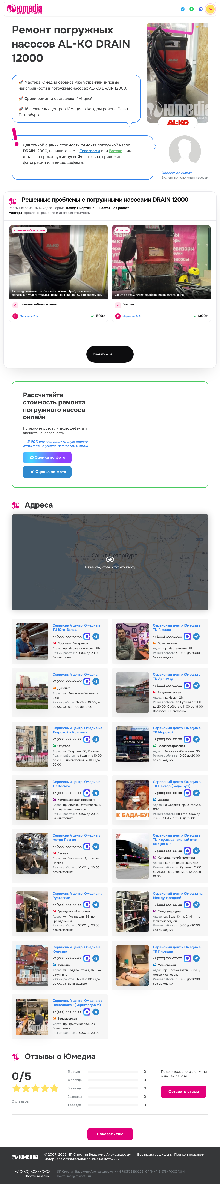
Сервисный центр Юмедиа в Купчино (76, 949)
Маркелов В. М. (29, 316)
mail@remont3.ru (79, 1176)
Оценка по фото (47, 457)
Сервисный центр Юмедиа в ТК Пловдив (177, 949)
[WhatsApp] (191, 9)
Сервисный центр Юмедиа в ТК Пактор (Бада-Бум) (177, 784)
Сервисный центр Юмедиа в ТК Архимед (177, 676)
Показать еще (110, 1134)
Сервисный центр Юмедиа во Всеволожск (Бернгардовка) (77, 1002)
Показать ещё (102, 354)
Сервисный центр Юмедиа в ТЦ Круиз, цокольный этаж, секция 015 (177, 839)
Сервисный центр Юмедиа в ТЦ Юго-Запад (76, 627)
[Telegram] (182, 9)
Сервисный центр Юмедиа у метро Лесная (76, 837)
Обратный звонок (37, 1176)
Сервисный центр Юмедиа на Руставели (77, 895)
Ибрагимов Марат (176, 173)
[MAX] (200, 9)
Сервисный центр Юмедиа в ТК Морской (177, 730)
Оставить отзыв (183, 1091)
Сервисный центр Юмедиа (75, 674)
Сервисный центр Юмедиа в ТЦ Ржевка (177, 627)
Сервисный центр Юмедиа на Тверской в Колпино (77, 730)
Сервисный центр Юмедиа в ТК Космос (76, 784)
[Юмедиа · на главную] (24, 9)
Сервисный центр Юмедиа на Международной (178, 895)
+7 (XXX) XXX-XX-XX (67, 637)
